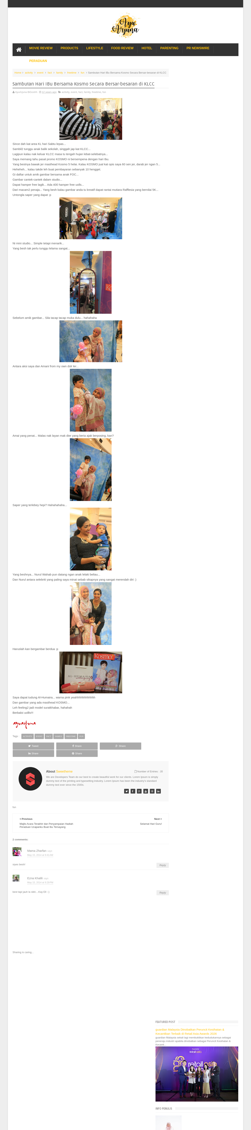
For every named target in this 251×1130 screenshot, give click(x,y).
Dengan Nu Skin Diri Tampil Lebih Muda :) (201, 433)
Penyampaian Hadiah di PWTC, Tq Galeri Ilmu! (203, 495)
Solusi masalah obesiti (185, 617)
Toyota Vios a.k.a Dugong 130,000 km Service (203, 459)
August (182, 342)
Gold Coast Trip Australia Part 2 (191, 586)
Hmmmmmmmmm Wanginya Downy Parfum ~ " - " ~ (206, 404)
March (182, 506)
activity (29, 72)
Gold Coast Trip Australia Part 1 (191, 582)
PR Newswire (197, 47)
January (182, 516)
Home (18, 72)
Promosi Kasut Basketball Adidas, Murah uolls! (203, 371)
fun (82, 72)
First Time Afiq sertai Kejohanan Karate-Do (201, 482)
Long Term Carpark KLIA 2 (188, 574)
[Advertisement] (87, 982)
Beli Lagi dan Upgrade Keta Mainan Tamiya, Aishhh (206, 469)
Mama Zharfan (36, 847)
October (182, 332)
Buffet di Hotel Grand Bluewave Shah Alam (197, 595)
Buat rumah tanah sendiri (187, 621)
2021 (178, 283)
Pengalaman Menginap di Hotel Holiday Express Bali (203, 569)
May (180, 357)
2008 (178, 547)
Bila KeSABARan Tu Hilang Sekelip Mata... (201, 464)
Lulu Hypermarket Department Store (193, 600)
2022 (178, 278)
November (184, 327)
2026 (178, 258)
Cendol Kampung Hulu (186, 604)
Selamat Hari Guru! (188, 438)
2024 (178, 268)
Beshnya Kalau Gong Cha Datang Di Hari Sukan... (205, 366)
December (184, 322)
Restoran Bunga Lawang (187, 626)
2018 (178, 298)
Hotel (147, 47)
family (59, 72)
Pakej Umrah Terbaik (184, 608)
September (184, 337)
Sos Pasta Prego (182, 613)
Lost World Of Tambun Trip (188, 565)
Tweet (27, 749)
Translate (194, 240)
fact (50, 72)
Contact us (228, 1027)
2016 (178, 308)
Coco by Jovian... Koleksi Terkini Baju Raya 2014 (204, 361)
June (181, 352)
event (40, 72)
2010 (178, 537)
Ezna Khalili (35, 874)
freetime (71, 72)
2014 (178, 317)
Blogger (234, 1039)
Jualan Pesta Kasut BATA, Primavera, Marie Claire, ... (207, 386)
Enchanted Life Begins (52, 1039)
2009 (178, 542)
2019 (178, 293)
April (181, 501)
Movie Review (41, 47)
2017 (178, 303)
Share (56, 749)
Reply (155, 861)
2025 (178, 263)
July (180, 347)
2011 (178, 532)
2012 (178, 527)
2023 (178, 273)
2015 (178, 313)
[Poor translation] (14, 1070)
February (183, 511)
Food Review (122, 47)
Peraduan (38, 60)
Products (69, 47)
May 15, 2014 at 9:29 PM (40, 878)
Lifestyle (94, 47)
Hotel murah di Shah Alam (188, 591)
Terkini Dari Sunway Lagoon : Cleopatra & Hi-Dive (205, 399)
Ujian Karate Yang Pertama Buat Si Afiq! (200, 381)
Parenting (169, 47)
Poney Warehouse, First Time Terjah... (198, 376)
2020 (178, 288)
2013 (178, 522)
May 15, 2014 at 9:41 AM (40, 851)
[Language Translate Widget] (190, 236)
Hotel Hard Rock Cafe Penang (190, 578)
